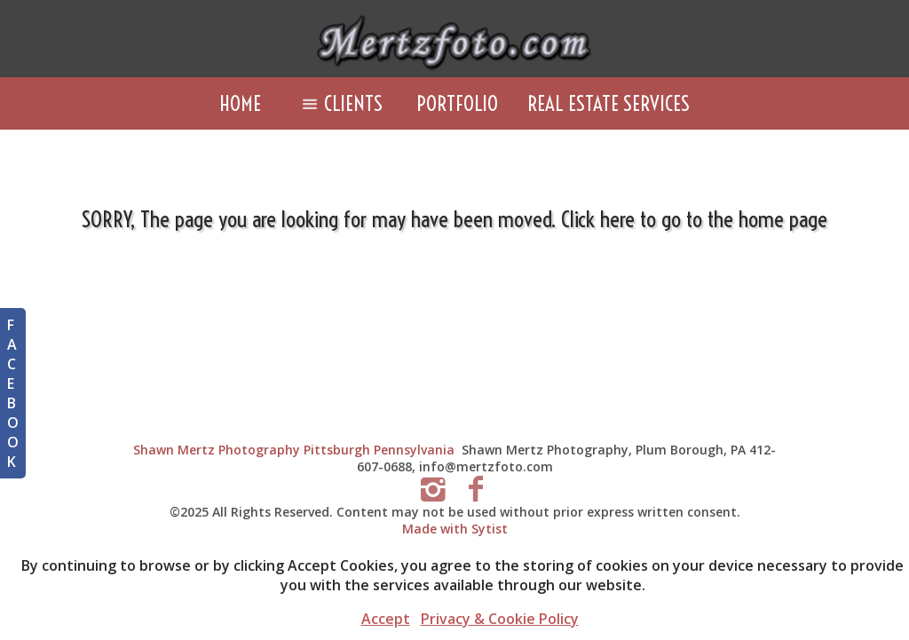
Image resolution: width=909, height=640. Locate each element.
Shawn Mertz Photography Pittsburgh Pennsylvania (293, 449)
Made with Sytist (455, 528)
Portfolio (457, 103)
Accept (385, 618)
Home (240, 103)
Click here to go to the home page (694, 219)
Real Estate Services (608, 103)
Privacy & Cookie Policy (500, 618)
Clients (338, 103)
